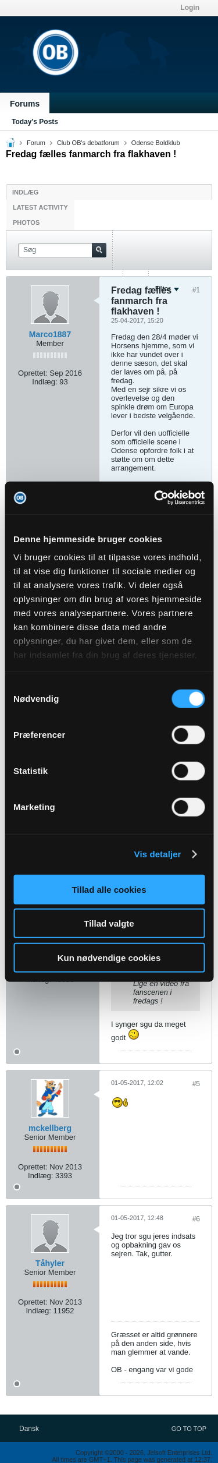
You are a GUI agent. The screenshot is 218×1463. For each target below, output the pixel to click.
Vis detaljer (157, 854)
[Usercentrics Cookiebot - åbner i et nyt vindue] (155, 498)
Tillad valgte (109, 923)
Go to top (188, 1428)
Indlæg (25, 192)
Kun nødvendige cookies (109, 957)
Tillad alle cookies (109, 889)
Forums (25, 103)
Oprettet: (33, 373)
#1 (196, 290)
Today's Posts (35, 122)
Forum (36, 142)
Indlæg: (44, 381)
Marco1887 (50, 334)
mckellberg (50, 1128)
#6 (196, 1219)
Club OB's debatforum (88, 142)
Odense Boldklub (155, 142)
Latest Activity (40, 207)
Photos (26, 222)
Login (189, 7)
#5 (196, 1084)
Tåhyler (50, 1263)
